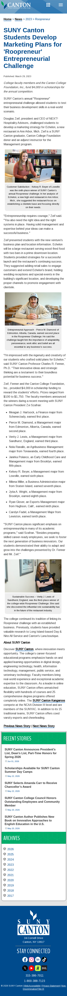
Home (7, 19)
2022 (10, 869)
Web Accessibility (32, 986)
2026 (10, 849)
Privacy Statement (51, 986)
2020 (10, 880)
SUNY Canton (24, 649)
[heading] (17, 6)
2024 (10, 859)
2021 (10, 875)
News (18, 19)
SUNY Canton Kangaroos (49, 700)
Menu (60, 5)
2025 (10, 854)
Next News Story (43, 726)
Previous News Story (17, 726)
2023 (10, 864)
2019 (10, 885)
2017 (10, 895)
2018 (10, 890)
